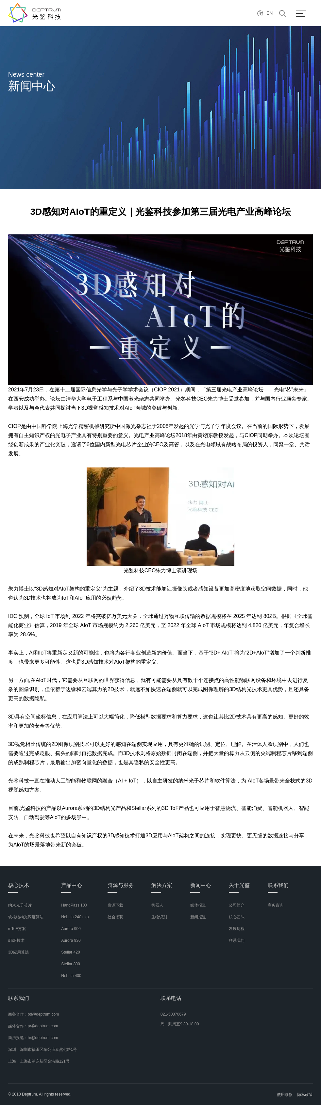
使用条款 (285, 1094)
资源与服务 (121, 885)
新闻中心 (200, 885)
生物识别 (159, 917)
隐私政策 (305, 1094)
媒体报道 (198, 905)
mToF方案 (17, 928)
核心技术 (18, 885)
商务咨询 (275, 905)
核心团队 (237, 917)
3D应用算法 (18, 952)
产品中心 (71, 885)
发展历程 (237, 928)
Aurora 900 (70, 928)
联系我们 (237, 940)
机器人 (157, 905)
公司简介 (237, 905)
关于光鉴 (239, 885)
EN (265, 13)
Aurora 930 (70, 940)
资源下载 (115, 905)
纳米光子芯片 (20, 905)
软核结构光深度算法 (25, 917)
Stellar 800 (70, 964)
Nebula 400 (71, 975)
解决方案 (161, 885)
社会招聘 (115, 917)
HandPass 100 (74, 905)
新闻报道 (198, 917)
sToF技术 (16, 940)
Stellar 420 (70, 952)
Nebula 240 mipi (75, 917)
